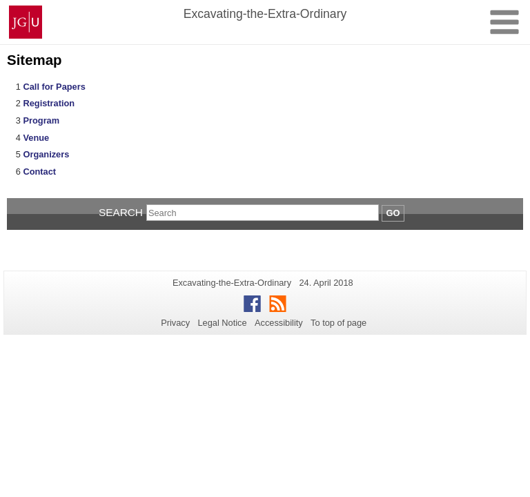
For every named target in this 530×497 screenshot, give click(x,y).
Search (121, 212)
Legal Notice (221, 323)
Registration (49, 103)
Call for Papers (54, 86)
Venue (36, 138)
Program (41, 120)
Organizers (46, 154)
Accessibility (279, 323)
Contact (39, 171)
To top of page (338, 323)
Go (393, 213)
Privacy (175, 323)
